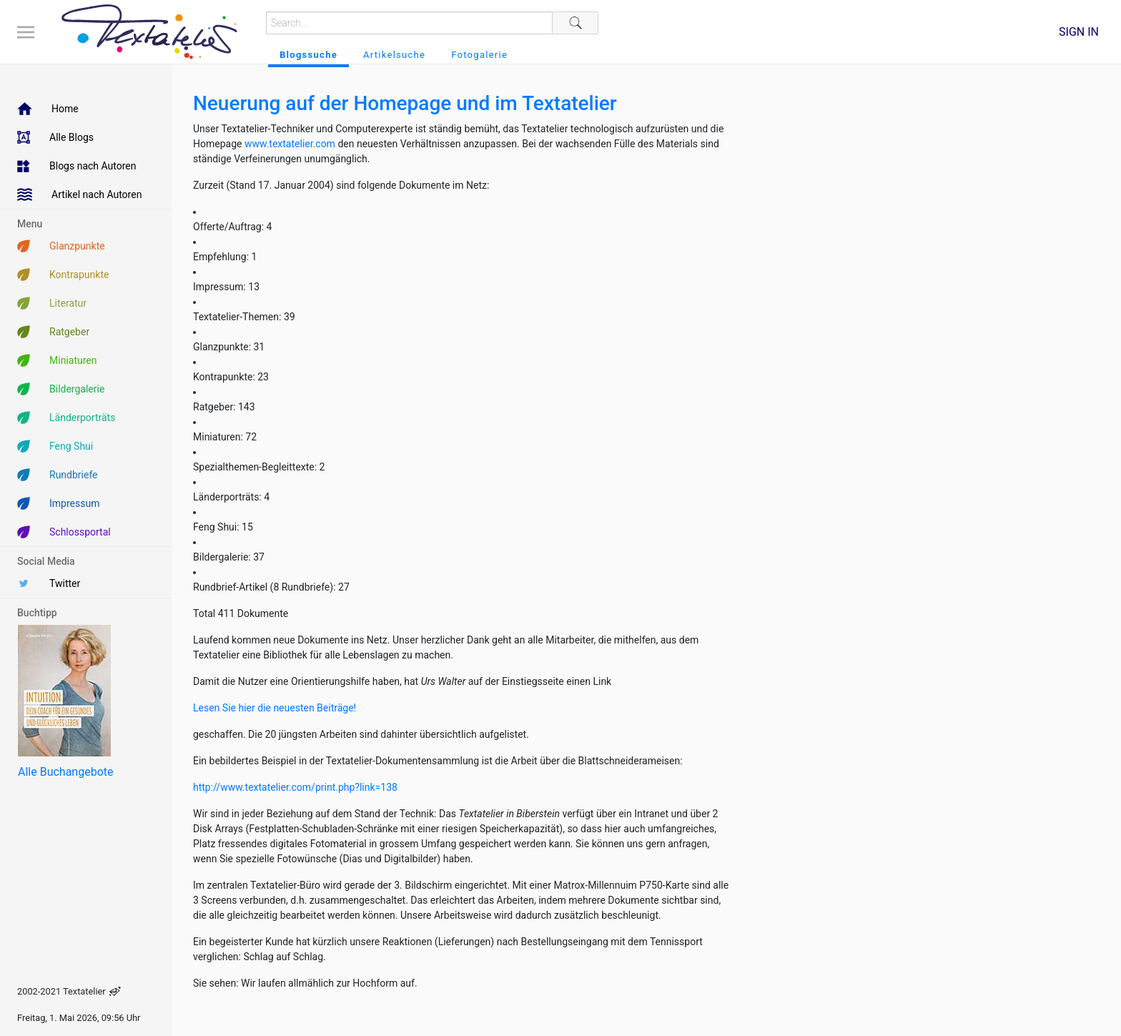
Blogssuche (308, 54)
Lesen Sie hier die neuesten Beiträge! (274, 708)
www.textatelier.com (291, 143)
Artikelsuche (394, 54)
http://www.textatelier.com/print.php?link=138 (295, 787)
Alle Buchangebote (65, 772)
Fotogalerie (479, 54)
